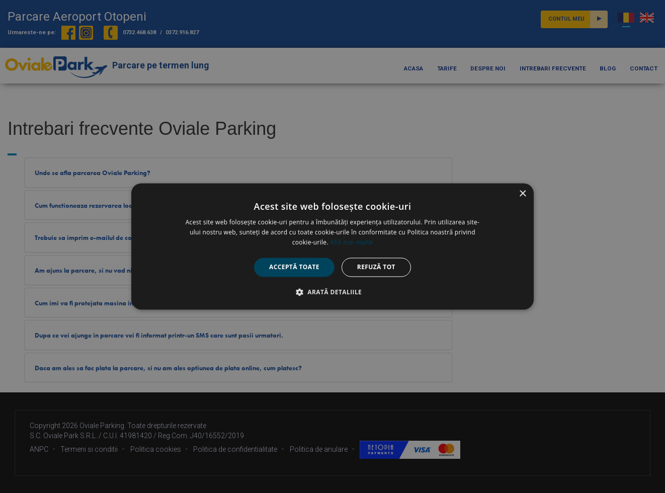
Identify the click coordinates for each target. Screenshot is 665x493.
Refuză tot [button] (376, 267)
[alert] (332, 246)
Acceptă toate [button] (294, 267)
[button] (332, 292)
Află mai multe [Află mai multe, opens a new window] (351, 242)
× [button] (522, 194)
